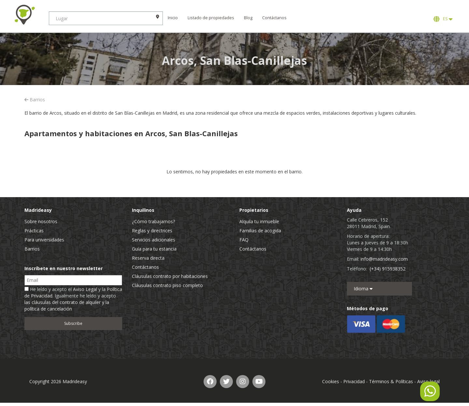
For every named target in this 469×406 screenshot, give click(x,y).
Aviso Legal (85, 289)
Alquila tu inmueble (259, 221)
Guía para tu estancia (154, 249)
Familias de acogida (260, 230)
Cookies (330, 381)
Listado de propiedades (211, 18)
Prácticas (34, 230)
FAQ (244, 240)
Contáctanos (274, 18)
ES (442, 19)
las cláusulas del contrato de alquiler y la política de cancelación (66, 305)
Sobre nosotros (40, 221)
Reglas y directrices (152, 230)
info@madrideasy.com (384, 259)
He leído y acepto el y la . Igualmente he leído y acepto (73, 299)
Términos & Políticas (391, 381)
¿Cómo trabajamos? (153, 221)
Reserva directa (148, 258)
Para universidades (44, 240)
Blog (248, 18)
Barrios (34, 99)
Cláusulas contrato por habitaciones (170, 276)
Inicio (173, 18)
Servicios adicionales (153, 240)
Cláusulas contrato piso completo (167, 285)
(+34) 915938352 (387, 269)
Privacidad (354, 381)
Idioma (363, 288)
